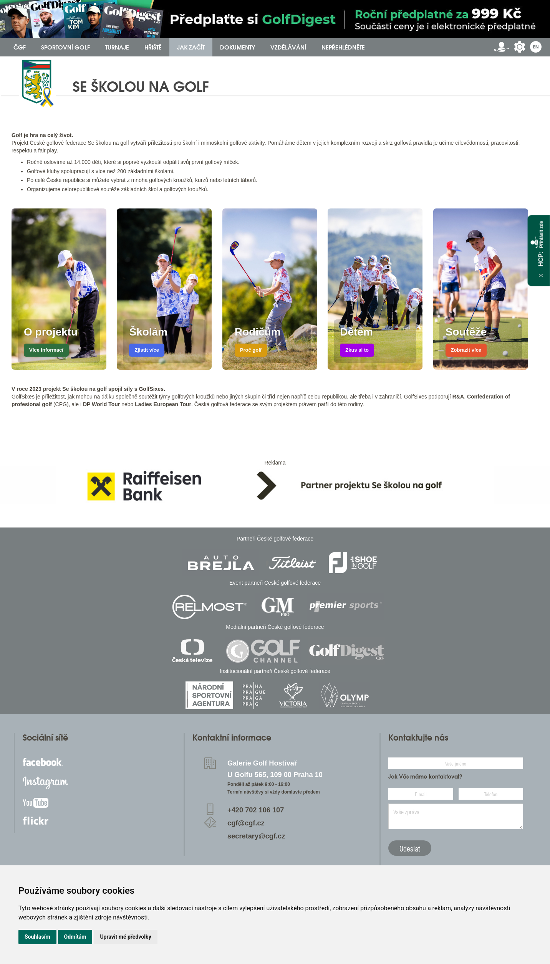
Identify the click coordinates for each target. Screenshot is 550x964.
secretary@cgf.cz (256, 836)
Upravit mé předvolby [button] (125, 937)
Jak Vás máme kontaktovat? (425, 776)
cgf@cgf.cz (246, 823)
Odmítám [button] (75, 937)
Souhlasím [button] (37, 937)
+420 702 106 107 (255, 810)
